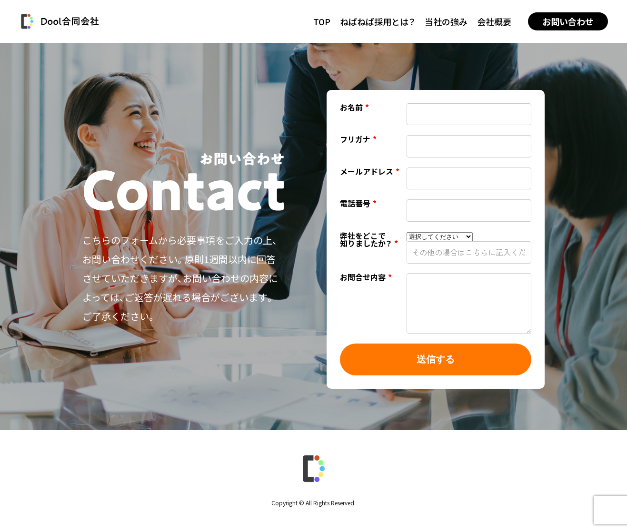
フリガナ (358, 140)
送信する (436, 359)
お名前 (354, 108)
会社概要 (494, 21)
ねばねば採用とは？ (377, 21)
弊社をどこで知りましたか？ (369, 240)
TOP (321, 21)
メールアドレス (369, 172)
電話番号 (358, 204)
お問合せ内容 (366, 278)
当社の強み (446, 21)
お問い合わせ (568, 21)
